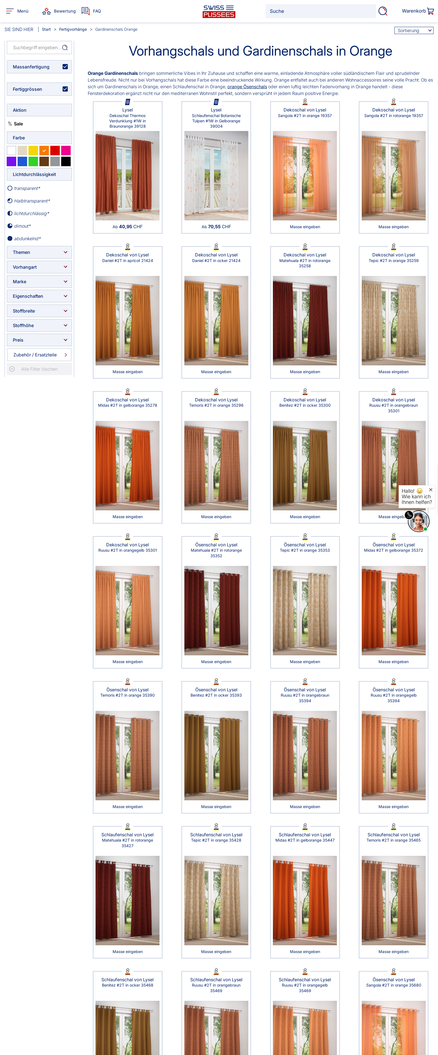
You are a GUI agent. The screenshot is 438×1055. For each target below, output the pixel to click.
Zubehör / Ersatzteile (35, 355)
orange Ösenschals (247, 86)
